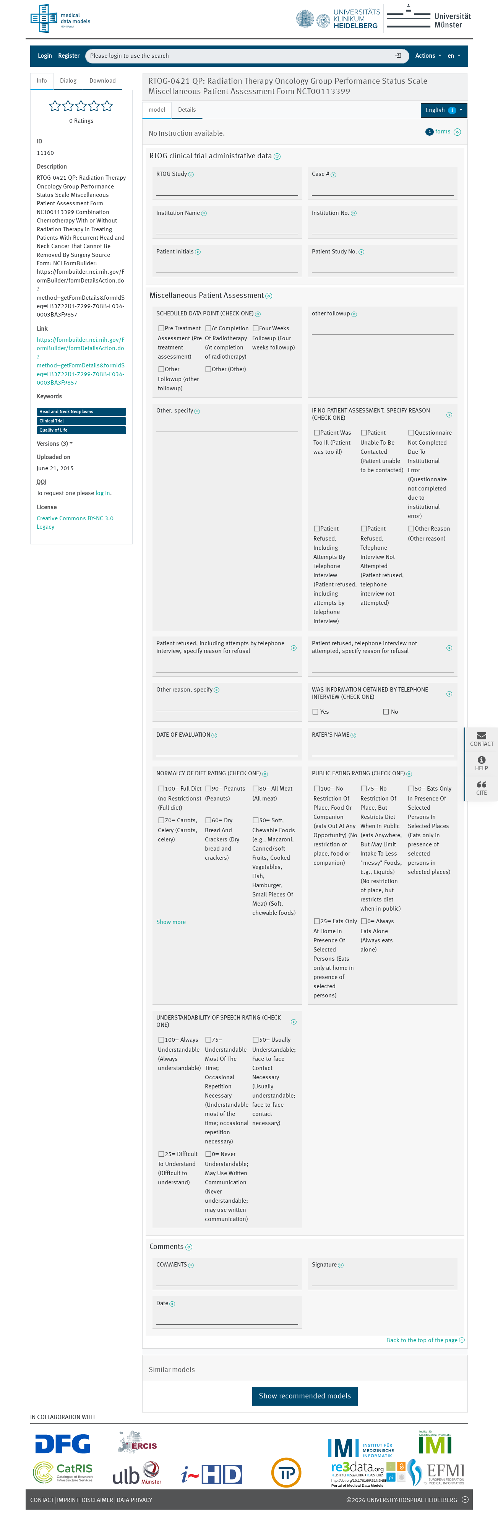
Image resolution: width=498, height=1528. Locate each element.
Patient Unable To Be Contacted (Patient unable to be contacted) (382, 452)
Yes (324, 712)
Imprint (67, 1500)
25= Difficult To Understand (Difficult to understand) (178, 1168)
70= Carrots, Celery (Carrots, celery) (178, 830)
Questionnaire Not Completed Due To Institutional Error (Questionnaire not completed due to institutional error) (430, 475)
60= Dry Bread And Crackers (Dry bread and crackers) (222, 839)
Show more (171, 922)
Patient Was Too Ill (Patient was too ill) (332, 442)
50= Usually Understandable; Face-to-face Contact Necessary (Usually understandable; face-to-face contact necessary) (274, 1082)
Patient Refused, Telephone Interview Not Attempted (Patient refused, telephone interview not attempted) (382, 566)
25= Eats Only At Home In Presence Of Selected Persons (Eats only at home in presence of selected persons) (335, 959)
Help (481, 763)
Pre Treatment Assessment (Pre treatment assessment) (180, 343)
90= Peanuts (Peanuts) (225, 794)
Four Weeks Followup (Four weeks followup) (273, 338)
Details (187, 110)
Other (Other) (229, 370)
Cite (481, 787)
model (157, 110)
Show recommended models (305, 1396)
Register (68, 56)
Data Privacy (134, 1500)
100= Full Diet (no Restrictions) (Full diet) (179, 798)
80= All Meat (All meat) (272, 794)
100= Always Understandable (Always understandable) (179, 1054)
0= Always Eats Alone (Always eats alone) (377, 936)
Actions (426, 56)
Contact (42, 1500)
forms (443, 132)
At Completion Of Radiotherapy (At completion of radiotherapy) (227, 343)
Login (45, 56)
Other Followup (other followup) (178, 379)
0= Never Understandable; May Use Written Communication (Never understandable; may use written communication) (226, 1187)
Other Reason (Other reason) (429, 534)
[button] (444, 110)
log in (103, 493)
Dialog (68, 81)
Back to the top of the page (425, 1341)
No (393, 712)
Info (42, 81)
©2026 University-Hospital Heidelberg (401, 1500)
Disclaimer (97, 1500)
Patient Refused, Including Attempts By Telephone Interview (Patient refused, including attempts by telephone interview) (335, 575)
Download (102, 81)
